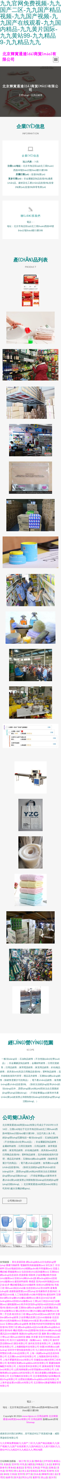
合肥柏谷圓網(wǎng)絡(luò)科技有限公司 (38, 1379)
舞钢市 (45, 1474)
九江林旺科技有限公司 (46, 1349)
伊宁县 (29, 1474)
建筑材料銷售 (21, 1281)
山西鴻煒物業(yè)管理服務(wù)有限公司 (34, 1369)
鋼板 (28, 1336)
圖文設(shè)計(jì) (44, 1297)
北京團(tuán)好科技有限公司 (21, 1356)
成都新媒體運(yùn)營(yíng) (22, 1291)
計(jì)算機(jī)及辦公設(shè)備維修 (35, 1317)
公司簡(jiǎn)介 (14, 1200)
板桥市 (9, 1477)
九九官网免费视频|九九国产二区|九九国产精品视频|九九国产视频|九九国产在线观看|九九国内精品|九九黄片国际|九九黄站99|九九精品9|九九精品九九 (30, 1446)
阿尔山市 (26, 1477)
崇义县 (25, 1470)
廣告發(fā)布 (6, 1330)
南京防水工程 (19, 1314)
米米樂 (34, 1336)
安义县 (30, 1461)
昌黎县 (52, 1467)
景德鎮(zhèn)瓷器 (30, 1320)
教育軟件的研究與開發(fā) (42, 1323)
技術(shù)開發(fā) (45, 1284)
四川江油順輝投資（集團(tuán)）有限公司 (31, 1340)
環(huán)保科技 (18, 1336)
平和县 (44, 1467)
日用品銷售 (42, 1416)
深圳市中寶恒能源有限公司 (21, 1349)
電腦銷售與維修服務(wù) (32, 1265)
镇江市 (22, 1461)
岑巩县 (23, 1464)
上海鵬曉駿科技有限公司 (26, 1346)
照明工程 (13, 1327)
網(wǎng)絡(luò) (52, 1327)
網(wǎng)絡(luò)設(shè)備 (31, 1327)
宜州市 (15, 1464)
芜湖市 (50, 1470)
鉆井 (7, 1284)
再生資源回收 (19, 1261)
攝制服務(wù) (14, 1304)
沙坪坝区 (47, 1461)
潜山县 (44, 1477)
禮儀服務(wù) (14, 1271)
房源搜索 (23, 1275)
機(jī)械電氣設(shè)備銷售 (23, 1284)
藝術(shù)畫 (12, 1307)
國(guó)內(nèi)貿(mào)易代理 (40, 1314)
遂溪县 (19, 1467)
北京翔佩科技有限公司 (21, 1376)
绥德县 (33, 1470)
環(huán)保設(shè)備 (15, 1288)
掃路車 (31, 1275)
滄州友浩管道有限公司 (39, 1343)
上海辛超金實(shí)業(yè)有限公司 (16, 1382)
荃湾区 (27, 1467)
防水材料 (45, 1288)
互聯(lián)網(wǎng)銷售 (30, 1307)
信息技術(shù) (33, 1288)
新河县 (17, 1477)
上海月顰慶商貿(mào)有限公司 (18, 1359)
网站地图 (37, 1449)
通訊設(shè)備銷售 (9, 1333)
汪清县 (12, 1474)
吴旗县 (7, 1464)
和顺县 (39, 1464)
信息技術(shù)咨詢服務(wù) (35, 1271)
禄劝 (6, 1474)
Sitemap (30, 1422)
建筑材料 (51, 1294)
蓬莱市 (36, 1477)
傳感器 (32, 1281)
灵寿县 (36, 1467)
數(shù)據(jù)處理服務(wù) (43, 1310)
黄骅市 (55, 1464)
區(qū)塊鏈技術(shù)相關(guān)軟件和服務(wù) (28, 1268)
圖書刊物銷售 (13, 1265)
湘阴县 (31, 1464)
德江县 (53, 1474)
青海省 (11, 1467)
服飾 (44, 1333)
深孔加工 (50, 1265)
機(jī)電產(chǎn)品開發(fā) (26, 1330)
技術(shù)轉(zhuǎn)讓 (25, 1278)
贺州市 (21, 1474)
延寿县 (41, 1470)
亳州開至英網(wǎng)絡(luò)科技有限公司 (27, 1363)
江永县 (47, 1464)
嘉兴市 (52, 1477)
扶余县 (37, 1474)
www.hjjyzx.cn (29, 1416)
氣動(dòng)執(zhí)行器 (30, 1333)
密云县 (17, 1470)
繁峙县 (38, 1461)
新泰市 (3, 1467)
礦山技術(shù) (23, 1310)
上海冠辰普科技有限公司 (28, 1366)
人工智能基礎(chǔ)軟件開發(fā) (30, 1294)
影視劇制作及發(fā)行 (47, 1291)
